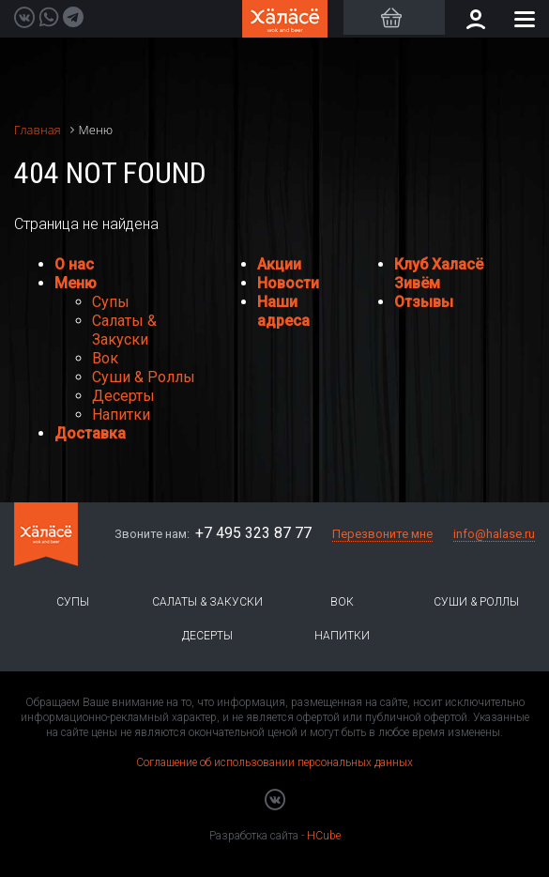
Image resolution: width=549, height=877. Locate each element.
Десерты (123, 396)
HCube (324, 835)
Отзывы (423, 302)
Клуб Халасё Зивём (438, 273)
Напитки (121, 414)
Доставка (90, 433)
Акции (279, 264)
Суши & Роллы (143, 377)
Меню (75, 283)
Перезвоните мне (382, 534)
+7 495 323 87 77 (253, 533)
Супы (111, 302)
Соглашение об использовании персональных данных (274, 762)
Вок (105, 358)
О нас (74, 264)
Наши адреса (283, 311)
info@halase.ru (494, 534)
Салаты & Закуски (124, 330)
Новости (288, 283)
